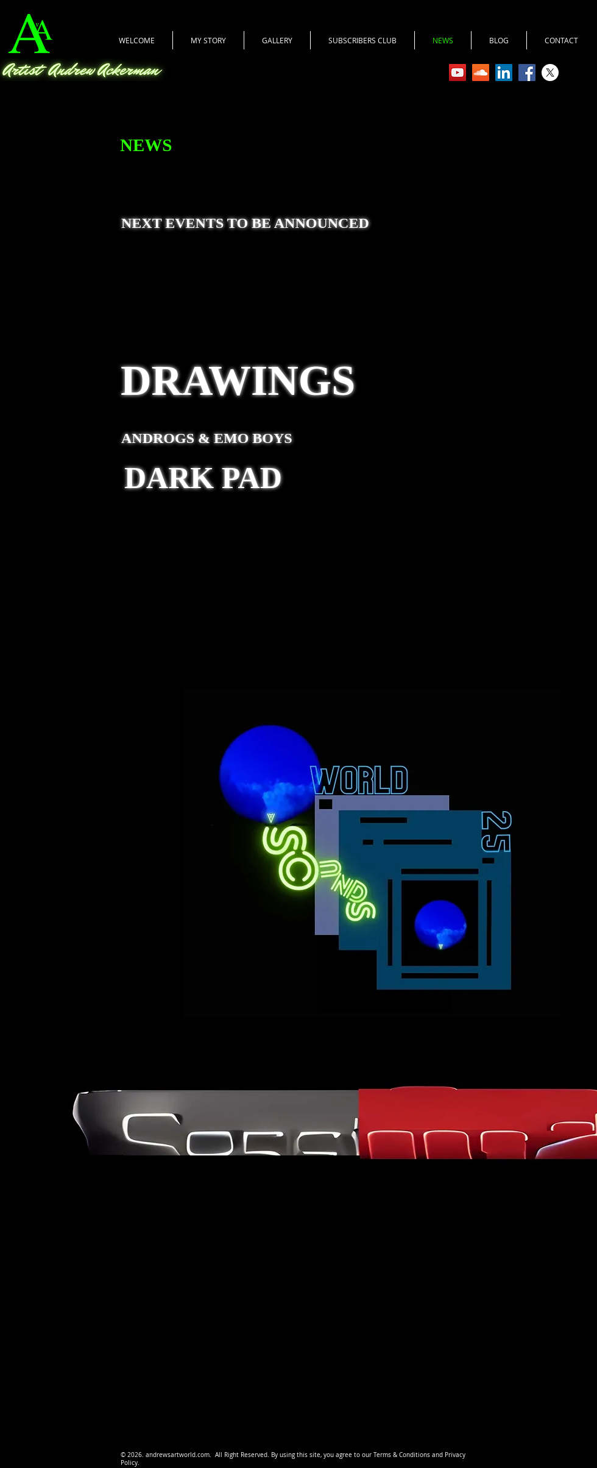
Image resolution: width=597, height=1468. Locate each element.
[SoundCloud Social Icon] (480, 72)
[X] (550, 72)
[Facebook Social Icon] (526, 72)
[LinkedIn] (503, 72)
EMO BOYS (255, 438)
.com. (205, 1455)
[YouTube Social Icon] (457, 72)
